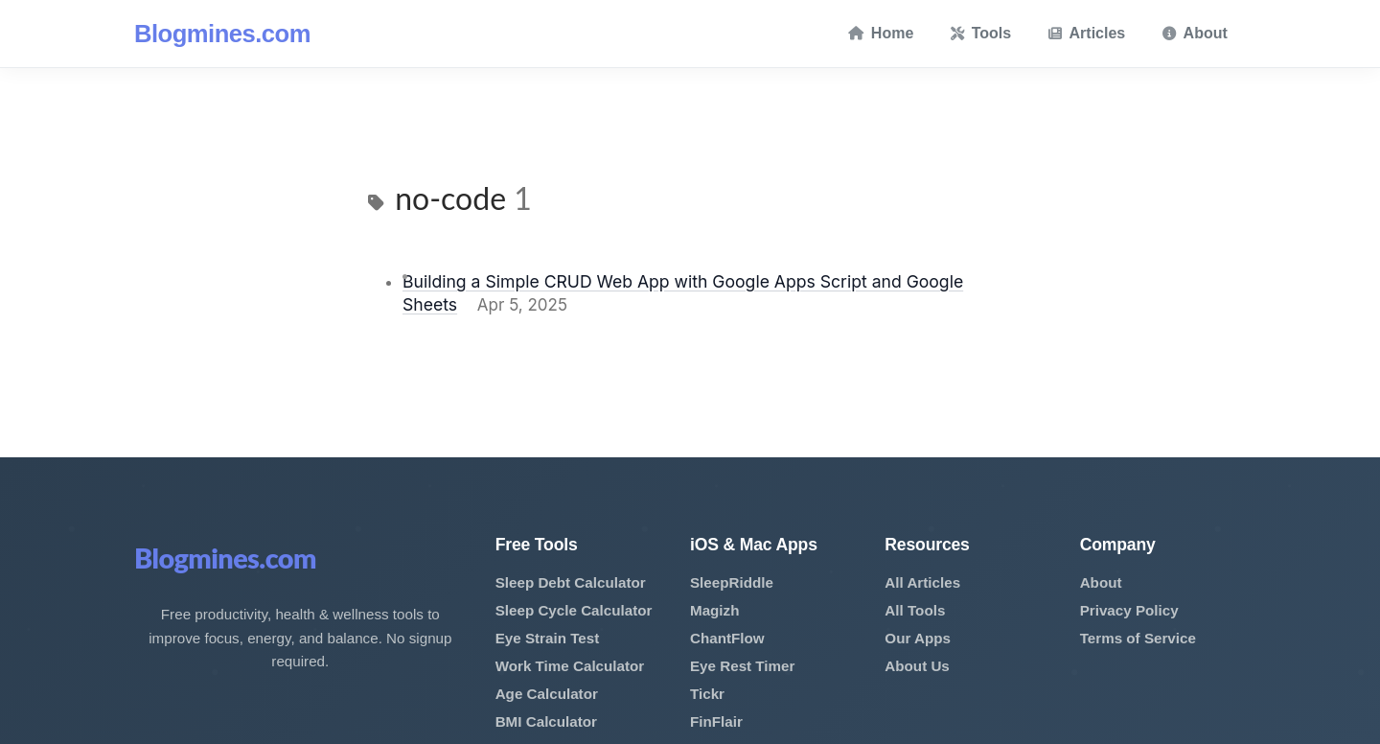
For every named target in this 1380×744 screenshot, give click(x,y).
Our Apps (918, 638)
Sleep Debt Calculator (570, 582)
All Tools (915, 610)
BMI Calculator (546, 721)
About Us (917, 666)
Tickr (707, 694)
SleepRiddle (731, 582)
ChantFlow (727, 638)
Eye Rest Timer (742, 666)
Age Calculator (546, 694)
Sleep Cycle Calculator (574, 610)
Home (880, 33)
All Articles (922, 582)
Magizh (714, 610)
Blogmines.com (222, 33)
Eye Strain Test (547, 638)
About (1195, 33)
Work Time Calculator (570, 666)
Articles (1087, 33)
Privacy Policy (1129, 610)
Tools (981, 33)
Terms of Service (1138, 638)
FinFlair (716, 721)
